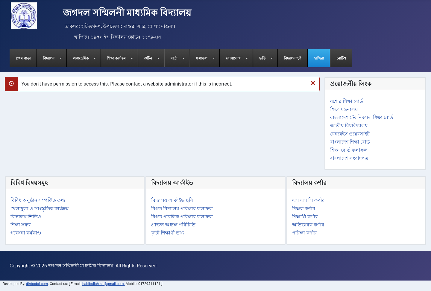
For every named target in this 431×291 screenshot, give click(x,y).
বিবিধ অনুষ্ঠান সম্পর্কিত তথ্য (37, 200)
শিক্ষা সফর (20, 225)
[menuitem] (23, 58)
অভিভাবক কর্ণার (308, 225)
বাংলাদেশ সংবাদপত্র (349, 158)
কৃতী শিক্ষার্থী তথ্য (167, 233)
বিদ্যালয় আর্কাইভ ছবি (172, 200)
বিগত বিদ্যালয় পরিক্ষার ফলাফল (182, 208)
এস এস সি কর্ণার (308, 200)
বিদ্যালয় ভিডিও (25, 217)
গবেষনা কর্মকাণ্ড (25, 233)
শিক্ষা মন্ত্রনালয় (344, 109)
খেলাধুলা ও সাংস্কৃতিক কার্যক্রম (39, 208)
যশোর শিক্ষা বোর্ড (346, 101)
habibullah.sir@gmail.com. (103, 284)
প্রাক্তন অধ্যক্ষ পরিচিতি (173, 225)
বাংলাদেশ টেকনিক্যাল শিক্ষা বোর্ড (361, 117)
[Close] (312, 83)
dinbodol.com (37, 284)
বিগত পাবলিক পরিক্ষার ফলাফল (182, 217)
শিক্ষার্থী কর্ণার (305, 217)
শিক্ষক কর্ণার (303, 208)
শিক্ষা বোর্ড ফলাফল (349, 150)
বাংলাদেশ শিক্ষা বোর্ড (350, 142)
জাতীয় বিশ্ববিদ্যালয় (349, 125)
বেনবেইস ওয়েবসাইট (350, 134)
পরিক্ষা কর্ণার (304, 233)
